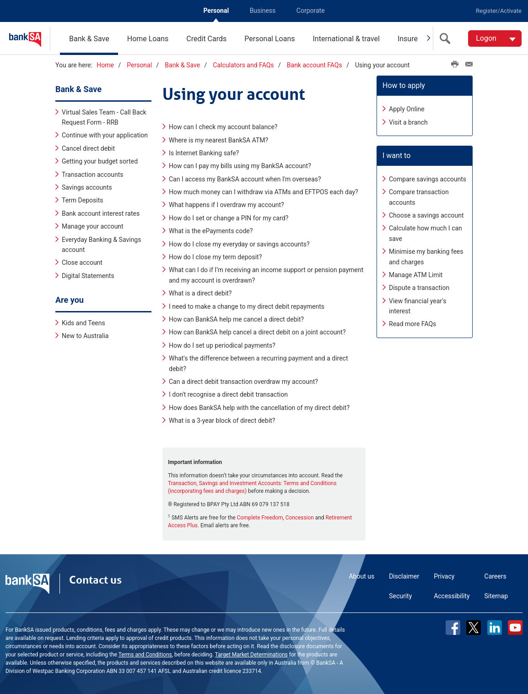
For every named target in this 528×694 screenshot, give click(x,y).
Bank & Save (89, 38)
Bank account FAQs (314, 65)
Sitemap (496, 595)
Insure (408, 38)
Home (105, 65)
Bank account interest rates (101, 213)
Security (400, 595)
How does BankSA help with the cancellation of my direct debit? (259, 406)
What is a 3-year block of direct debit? (222, 420)
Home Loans (148, 38)
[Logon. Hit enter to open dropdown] (495, 38)
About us (361, 575)
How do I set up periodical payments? (222, 344)
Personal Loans (269, 38)
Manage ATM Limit (415, 274)
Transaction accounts (93, 173)
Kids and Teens (83, 322)
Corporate (310, 10)
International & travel (345, 38)
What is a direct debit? (200, 292)
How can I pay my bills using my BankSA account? (240, 165)
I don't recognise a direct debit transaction (228, 394)
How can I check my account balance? (223, 126)
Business (263, 10)
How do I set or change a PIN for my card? (228, 217)
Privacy (444, 575)
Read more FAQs (412, 323)
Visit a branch (408, 121)
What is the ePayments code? (211, 230)
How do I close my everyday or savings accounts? (239, 243)
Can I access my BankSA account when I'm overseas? (245, 178)
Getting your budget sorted (100, 160)
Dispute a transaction (419, 287)
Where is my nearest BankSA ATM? (218, 139)
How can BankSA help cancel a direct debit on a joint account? (257, 331)
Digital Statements (88, 275)
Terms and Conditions (145, 654)
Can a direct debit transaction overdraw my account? (243, 381)
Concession (300, 517)
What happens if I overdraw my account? (226, 204)
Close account (82, 262)
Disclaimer (404, 575)
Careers (495, 575)
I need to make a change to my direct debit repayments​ (246, 305)
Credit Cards (206, 38)
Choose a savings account (426, 215)
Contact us (95, 579)
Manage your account (93, 226)
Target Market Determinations (251, 654)
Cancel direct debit (88, 148)
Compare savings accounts (427, 178)
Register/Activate (499, 10)
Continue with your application (105, 134)
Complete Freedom (260, 517)
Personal (216, 10)
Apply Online (407, 108)
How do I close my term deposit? (215, 256)
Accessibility (451, 595)
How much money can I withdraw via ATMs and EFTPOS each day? (263, 191)
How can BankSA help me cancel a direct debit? (236, 318)
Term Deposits (82, 199)
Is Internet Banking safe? (204, 152)
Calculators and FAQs (243, 65)
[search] (447, 38)
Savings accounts (87, 187)
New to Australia (85, 335)
